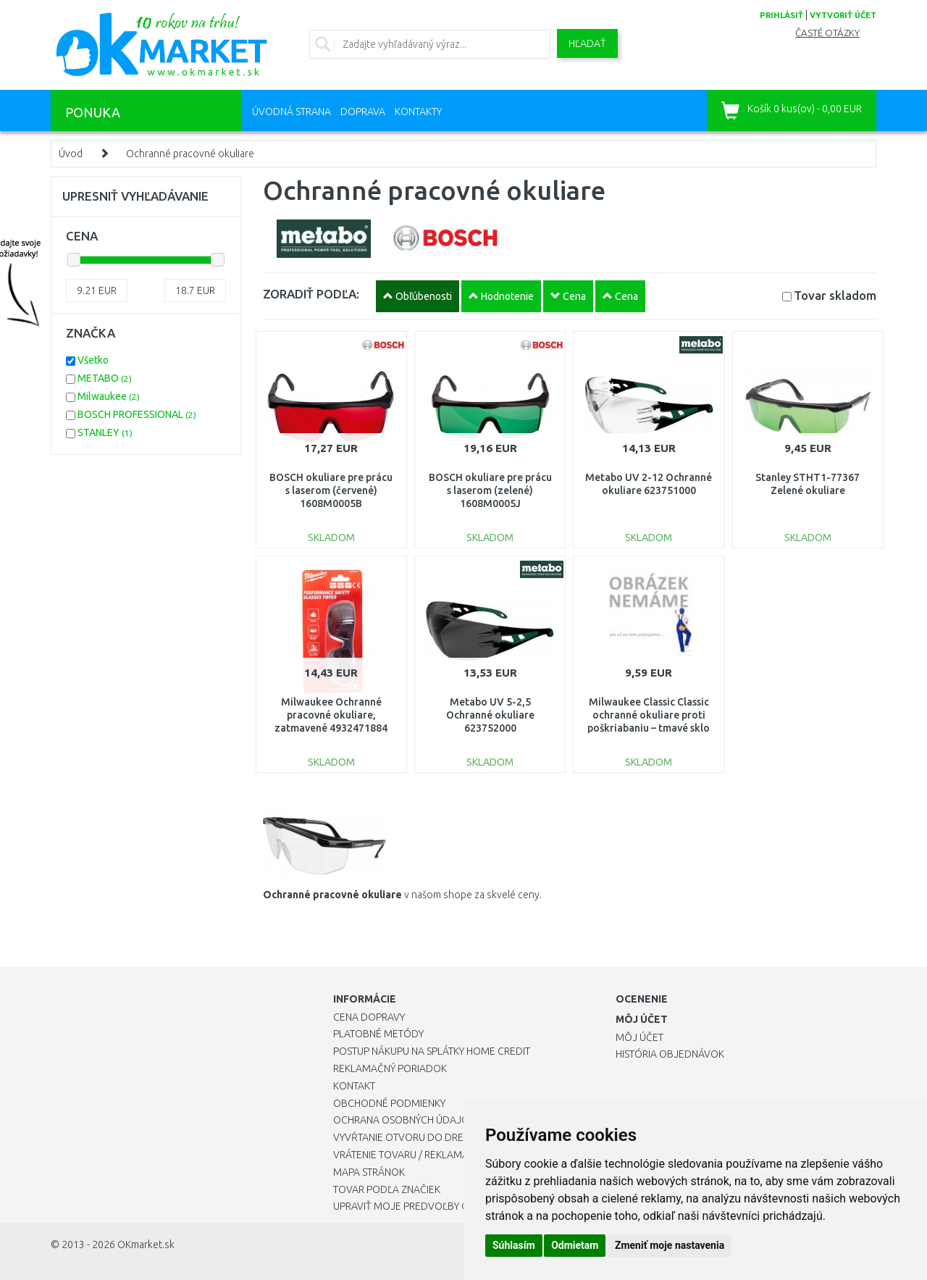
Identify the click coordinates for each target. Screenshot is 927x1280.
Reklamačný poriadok (390, 1068)
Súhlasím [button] (513, 1245)
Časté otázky (827, 33)
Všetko (93, 360)
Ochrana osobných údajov (404, 1120)
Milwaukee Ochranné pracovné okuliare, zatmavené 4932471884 (330, 715)
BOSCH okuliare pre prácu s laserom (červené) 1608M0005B (331, 490)
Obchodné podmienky (389, 1103)
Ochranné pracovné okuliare (190, 153)
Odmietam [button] (574, 1245)
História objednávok (670, 1054)
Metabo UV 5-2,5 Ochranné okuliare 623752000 (490, 715)
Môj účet (639, 1037)
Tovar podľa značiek (386, 1189)
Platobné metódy (378, 1034)
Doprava (362, 111)
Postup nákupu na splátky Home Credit (431, 1051)
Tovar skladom (835, 295)
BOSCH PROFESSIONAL (136, 414)
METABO (104, 378)
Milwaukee (108, 396)
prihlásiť (781, 15)
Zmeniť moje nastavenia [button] (669, 1245)
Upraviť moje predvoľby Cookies (418, 1206)
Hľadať (587, 43)
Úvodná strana (291, 111)
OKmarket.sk (146, 1244)
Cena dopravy (369, 1017)
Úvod (71, 153)
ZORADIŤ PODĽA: (311, 294)
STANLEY (105, 432)
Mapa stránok (369, 1172)
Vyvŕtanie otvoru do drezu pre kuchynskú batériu (462, 1137)
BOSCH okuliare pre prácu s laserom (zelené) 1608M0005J (490, 490)
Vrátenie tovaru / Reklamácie (408, 1154)
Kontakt (354, 1086)
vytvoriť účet (843, 15)
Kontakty (418, 111)
